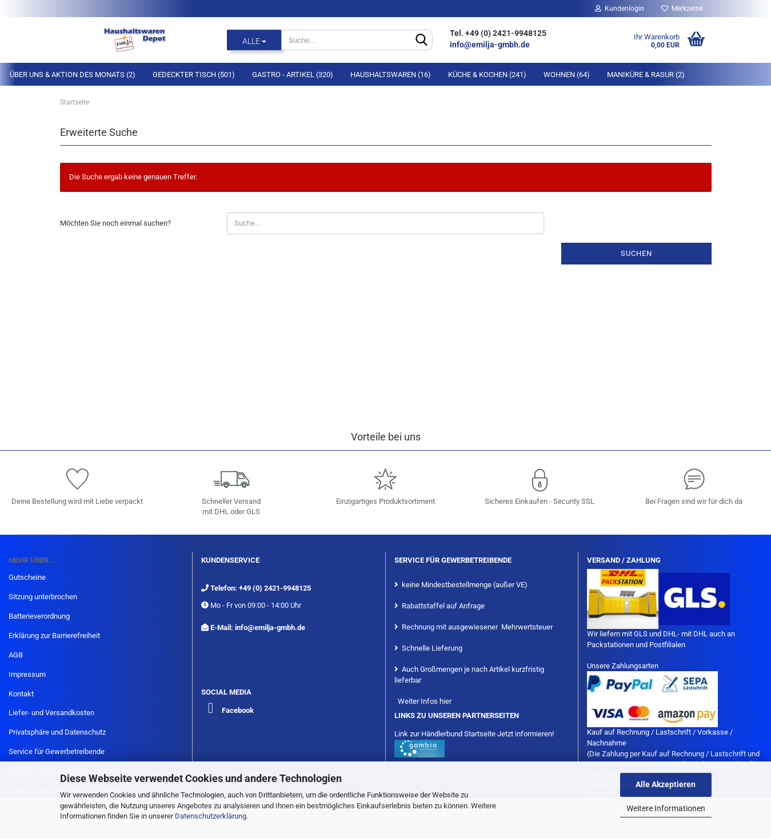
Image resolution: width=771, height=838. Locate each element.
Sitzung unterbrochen (43, 596)
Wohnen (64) (567, 74)
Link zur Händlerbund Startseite (445, 733)
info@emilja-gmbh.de (491, 44)
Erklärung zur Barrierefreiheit (54, 635)
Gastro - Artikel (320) (292, 74)
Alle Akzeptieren (666, 784)
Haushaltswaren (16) (390, 74)
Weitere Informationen (665, 808)
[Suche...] (254, 40)
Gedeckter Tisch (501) (194, 74)
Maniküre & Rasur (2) (646, 74)
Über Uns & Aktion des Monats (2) (72, 74)
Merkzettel (682, 9)
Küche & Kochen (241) (487, 74)
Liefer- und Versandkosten (51, 712)
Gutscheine (27, 577)
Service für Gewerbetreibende (57, 751)
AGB (16, 655)
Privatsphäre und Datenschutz (57, 732)
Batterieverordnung (39, 616)
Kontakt (21, 693)
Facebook (238, 710)
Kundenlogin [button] (619, 9)
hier (446, 701)
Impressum (27, 674)
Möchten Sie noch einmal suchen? (115, 223)
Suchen (636, 253)
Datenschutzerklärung (210, 816)
